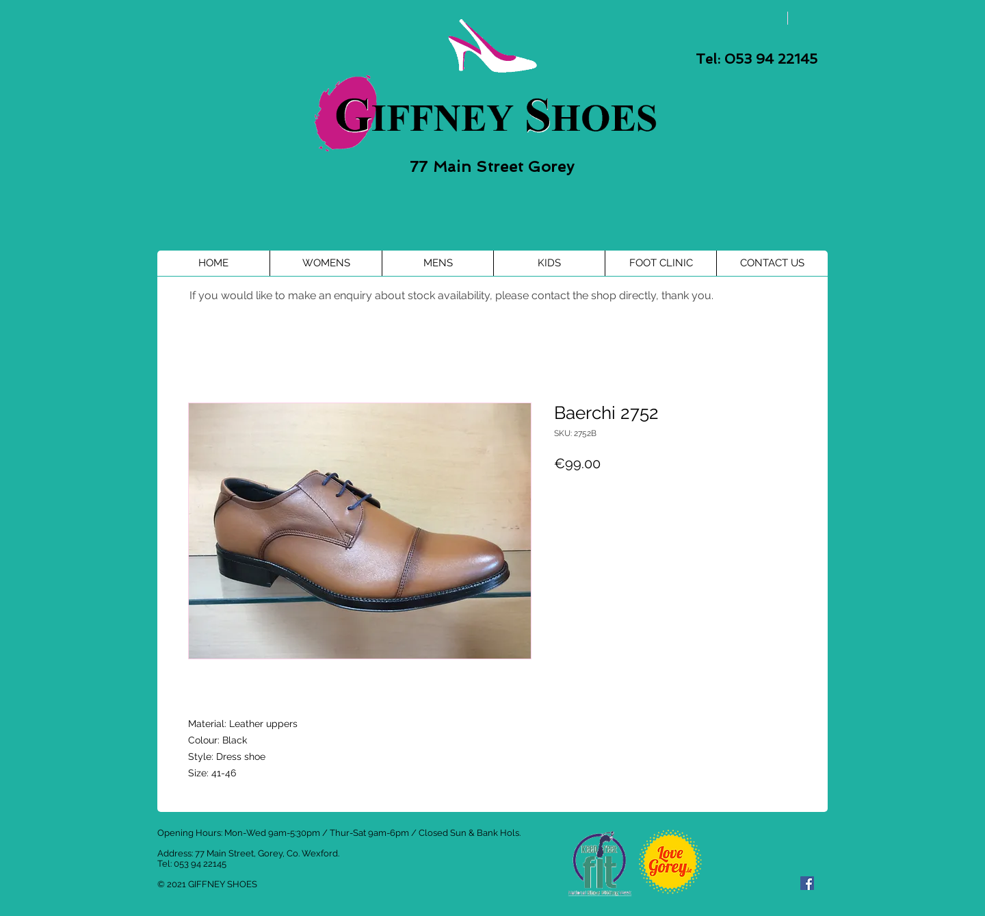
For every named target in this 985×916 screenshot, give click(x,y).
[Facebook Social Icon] (807, 883)
